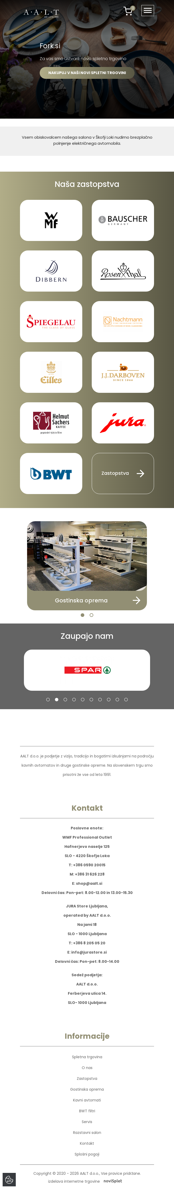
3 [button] (65, 700)
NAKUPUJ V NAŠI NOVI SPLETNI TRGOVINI (87, 72)
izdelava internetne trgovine (85, 1181)
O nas (87, 1067)
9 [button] (117, 700)
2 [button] (91, 615)
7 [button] (100, 700)
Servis (87, 1121)
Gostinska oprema (87, 1089)
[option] (87, 59)
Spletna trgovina (87, 1057)
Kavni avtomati (87, 1100)
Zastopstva (122, 473)
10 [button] (126, 700)
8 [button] (108, 700)
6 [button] (91, 700)
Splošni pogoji (87, 1154)
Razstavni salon (87, 1132)
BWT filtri (87, 1111)
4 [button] (74, 700)
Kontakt (87, 1143)
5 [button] (82, 700)
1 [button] (82, 615)
